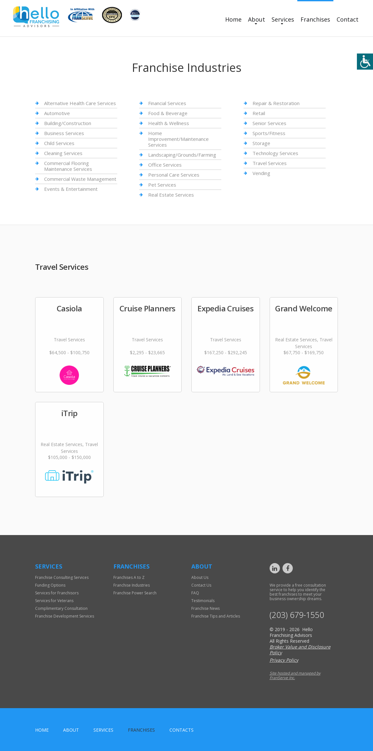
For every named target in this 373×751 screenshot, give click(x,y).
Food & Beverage (167, 113)
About (256, 19)
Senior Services (269, 123)
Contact (348, 19)
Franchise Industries (131, 585)
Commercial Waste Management (80, 179)
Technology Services (275, 153)
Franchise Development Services (64, 616)
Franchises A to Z (129, 577)
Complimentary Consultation (61, 608)
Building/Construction (67, 123)
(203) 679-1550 (297, 615)
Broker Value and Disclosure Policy (300, 650)
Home (233, 19)
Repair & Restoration (276, 103)
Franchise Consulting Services (62, 577)
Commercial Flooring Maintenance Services (68, 166)
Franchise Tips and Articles (215, 616)
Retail (259, 113)
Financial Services (167, 103)
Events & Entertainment (71, 189)
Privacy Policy (284, 660)
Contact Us (201, 585)
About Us (199, 577)
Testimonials (203, 600)
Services (283, 19)
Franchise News (205, 608)
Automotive (57, 113)
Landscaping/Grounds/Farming (182, 154)
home (42, 730)
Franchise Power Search (135, 593)
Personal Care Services (173, 174)
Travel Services (270, 163)
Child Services (59, 143)
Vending (261, 173)
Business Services (64, 133)
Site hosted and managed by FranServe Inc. (295, 675)
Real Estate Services (171, 194)
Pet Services (162, 184)
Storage (261, 143)
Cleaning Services (63, 153)
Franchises (315, 19)
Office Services (165, 164)
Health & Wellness (168, 123)
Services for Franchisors (57, 593)
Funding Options (50, 585)
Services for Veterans (54, 600)
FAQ (195, 593)
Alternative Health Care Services (80, 103)
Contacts (181, 730)
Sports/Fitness (269, 133)
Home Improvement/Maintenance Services (178, 139)
